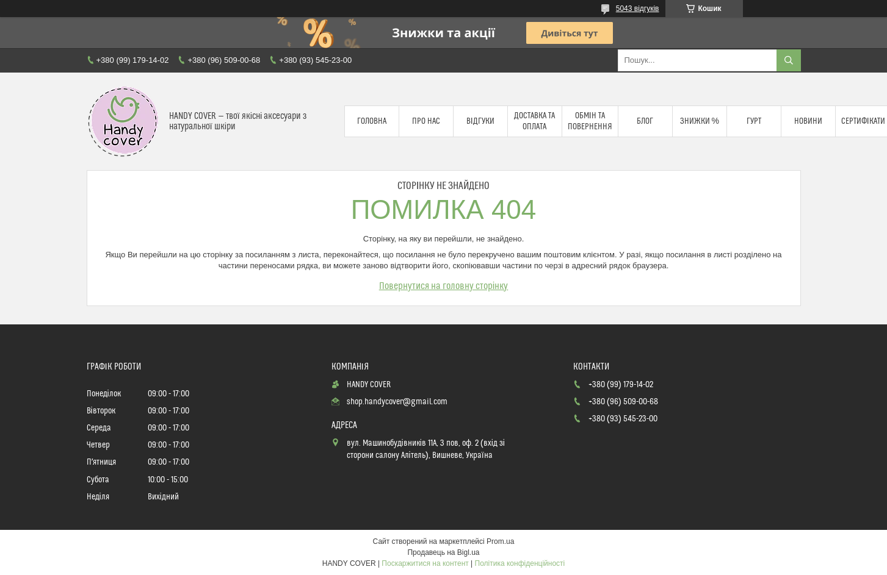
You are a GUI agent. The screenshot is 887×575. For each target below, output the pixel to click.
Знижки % (699, 121)
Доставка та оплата (534, 121)
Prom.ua (500, 541)
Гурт (754, 121)
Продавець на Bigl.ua (443, 552)
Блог (645, 121)
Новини (808, 121)
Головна (371, 121)
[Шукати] (789, 60)
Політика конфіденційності (520, 563)
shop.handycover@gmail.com (397, 402)
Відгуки (480, 121)
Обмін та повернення (590, 121)
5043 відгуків (637, 8)
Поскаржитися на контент (425, 563)
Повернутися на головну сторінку (444, 285)
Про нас (426, 121)
